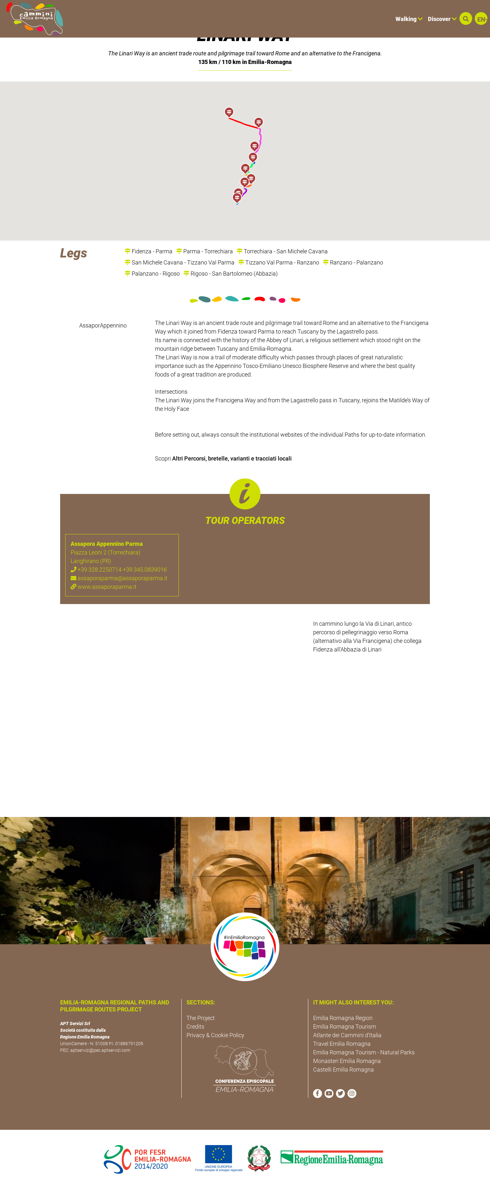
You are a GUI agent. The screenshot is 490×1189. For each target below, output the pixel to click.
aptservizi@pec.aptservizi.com (100, 1050)
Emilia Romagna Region (343, 1018)
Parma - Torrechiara (204, 251)
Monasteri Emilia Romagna (347, 1061)
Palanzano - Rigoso (152, 273)
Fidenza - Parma (148, 251)
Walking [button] (409, 19)
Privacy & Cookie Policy (215, 1035)
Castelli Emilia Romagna (343, 1069)
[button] (465, 18)
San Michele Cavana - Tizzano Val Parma (179, 262)
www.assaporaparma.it (103, 586)
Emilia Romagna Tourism (344, 1026)
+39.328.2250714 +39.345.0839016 (119, 569)
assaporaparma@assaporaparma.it (119, 578)
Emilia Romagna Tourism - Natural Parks (364, 1052)
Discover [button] (442, 19)
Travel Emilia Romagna (342, 1043)
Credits (195, 1026)
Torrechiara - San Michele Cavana (282, 251)
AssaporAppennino (103, 325)
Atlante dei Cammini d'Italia (347, 1035)
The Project (200, 1018)
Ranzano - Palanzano (353, 262)
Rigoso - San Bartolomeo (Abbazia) (231, 273)
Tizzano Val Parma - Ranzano (278, 262)
